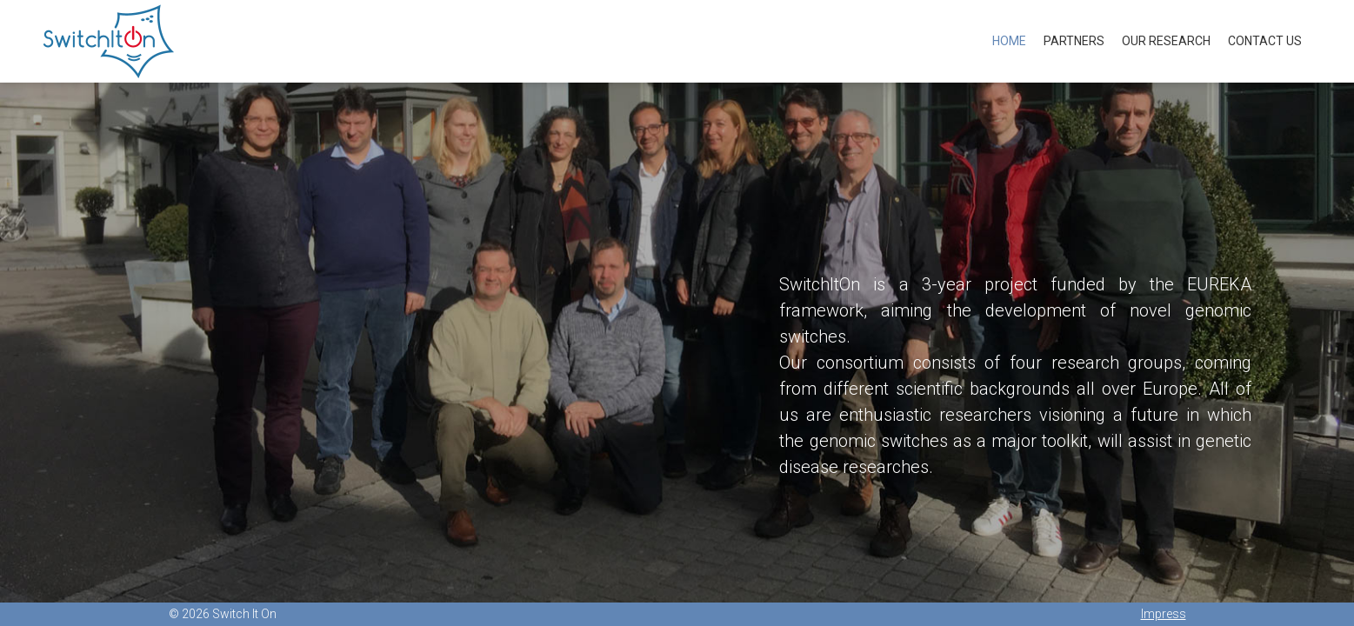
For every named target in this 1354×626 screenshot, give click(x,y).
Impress (1163, 614)
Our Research (1166, 41)
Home (1009, 41)
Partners (1074, 41)
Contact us (1265, 41)
